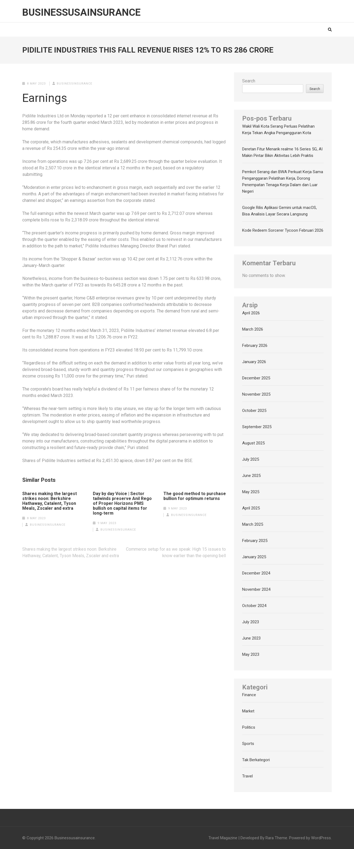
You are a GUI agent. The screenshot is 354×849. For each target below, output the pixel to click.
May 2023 (250, 654)
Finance (249, 694)
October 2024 (254, 605)
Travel (247, 776)
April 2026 (251, 313)
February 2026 (254, 345)
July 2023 (250, 621)
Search (248, 80)
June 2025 (251, 475)
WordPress (321, 837)
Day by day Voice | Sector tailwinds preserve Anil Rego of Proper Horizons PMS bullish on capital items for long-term (122, 503)
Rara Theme (276, 837)
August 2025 (253, 443)
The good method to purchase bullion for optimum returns (194, 496)
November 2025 (256, 394)
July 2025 (250, 459)
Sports (248, 743)
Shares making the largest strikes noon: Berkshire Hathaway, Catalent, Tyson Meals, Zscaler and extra (49, 501)
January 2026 (254, 361)
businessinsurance (74, 83)
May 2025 (250, 491)
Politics (248, 727)
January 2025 (254, 556)
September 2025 (256, 426)
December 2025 (256, 378)
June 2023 (251, 638)
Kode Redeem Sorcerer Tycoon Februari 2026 (282, 230)
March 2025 (252, 524)
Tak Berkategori (256, 759)
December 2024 (256, 573)
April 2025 (251, 508)
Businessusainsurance (81, 12)
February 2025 (254, 540)
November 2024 (256, 589)
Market (248, 711)
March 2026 (252, 329)
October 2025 (254, 410)
